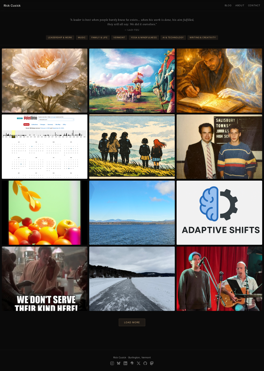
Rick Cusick (12, 5)
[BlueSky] (119, 363)
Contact (254, 5)
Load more (132, 322)
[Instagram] (112, 363)
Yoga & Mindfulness (144, 37)
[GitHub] (145, 363)
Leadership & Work (60, 37)
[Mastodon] (152, 363)
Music (81, 37)
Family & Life (99, 37)
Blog (228, 5)
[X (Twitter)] (138, 363)
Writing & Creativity (203, 37)
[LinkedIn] (125, 363)
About (239, 5)
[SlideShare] (132, 363)
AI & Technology (173, 37)
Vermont (119, 37)
